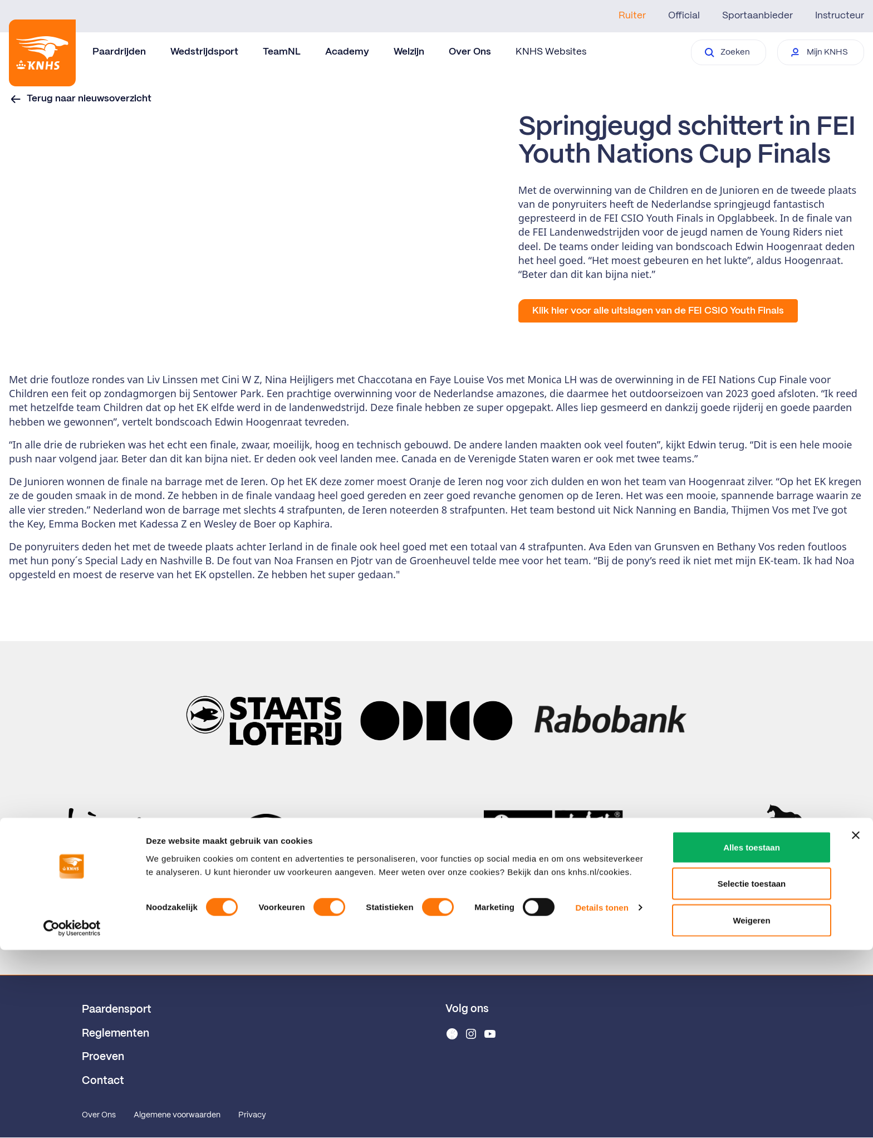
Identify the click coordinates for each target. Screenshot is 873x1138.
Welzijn (409, 51)
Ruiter (632, 15)
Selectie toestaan (752, 1072)
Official (684, 15)
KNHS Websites (551, 51)
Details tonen (601, 1096)
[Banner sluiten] (856, 1023)
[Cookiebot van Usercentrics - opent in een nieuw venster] (72, 1116)
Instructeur (839, 15)
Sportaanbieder (757, 15)
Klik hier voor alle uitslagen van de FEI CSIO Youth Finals (658, 310)
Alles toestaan (751, 1035)
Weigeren (751, 1108)
